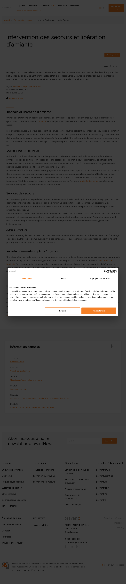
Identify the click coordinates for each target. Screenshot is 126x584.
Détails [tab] (63, 278)
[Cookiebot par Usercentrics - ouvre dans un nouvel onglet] (106, 271)
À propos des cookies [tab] (100, 278)
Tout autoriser (99, 311)
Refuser (62, 311)
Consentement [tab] (26, 278)
